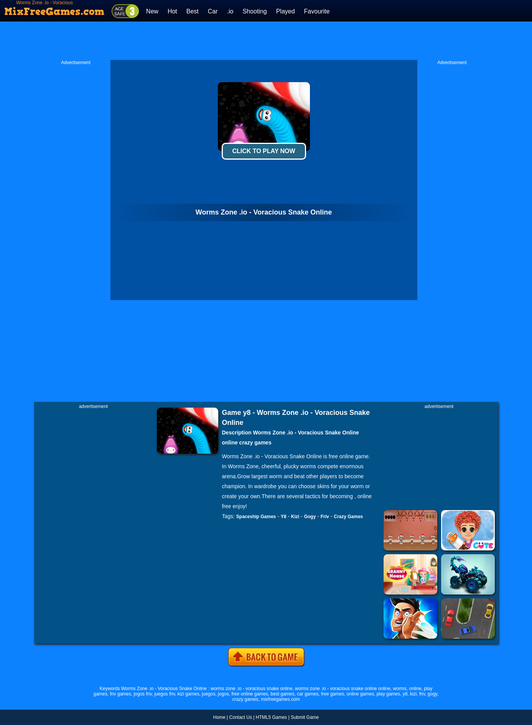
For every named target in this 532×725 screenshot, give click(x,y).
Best (192, 11)
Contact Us (240, 717)
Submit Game (305, 717)
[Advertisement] (266, 40)
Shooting (254, 11)
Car (213, 11)
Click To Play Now (263, 151)
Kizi (295, 516)
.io (230, 11)
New (152, 11)
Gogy (310, 516)
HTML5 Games (271, 717)
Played (285, 11)
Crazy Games (348, 516)
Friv (325, 516)
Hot (172, 11)
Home (219, 717)
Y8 (284, 516)
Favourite (317, 11)
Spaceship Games (256, 516)
